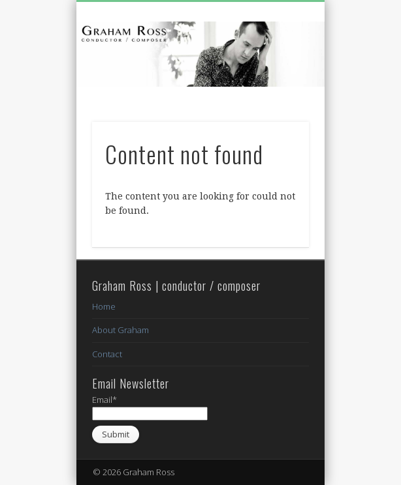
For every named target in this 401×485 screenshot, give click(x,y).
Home (104, 306)
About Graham (120, 330)
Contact (107, 354)
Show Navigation (277, 116)
